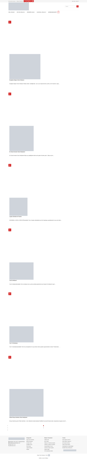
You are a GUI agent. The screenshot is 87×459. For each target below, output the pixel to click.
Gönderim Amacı (31, 12)
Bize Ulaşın (46, 441)
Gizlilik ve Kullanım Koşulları (49, 444)
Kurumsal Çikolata (42, 12)
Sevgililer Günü (29, 444)
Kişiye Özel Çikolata (30, 439)
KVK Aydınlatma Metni (48, 450)
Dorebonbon (51, 12)
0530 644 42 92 (11, 445)
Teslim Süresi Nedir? (66, 444)
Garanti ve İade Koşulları (49, 447)
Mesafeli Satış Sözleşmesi (67, 447)
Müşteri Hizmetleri (19, 1)
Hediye (27, 449)
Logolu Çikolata (29, 447)
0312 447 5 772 (11, 444)
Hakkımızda (46, 439)
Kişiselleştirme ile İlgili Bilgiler (67, 446)
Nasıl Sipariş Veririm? (66, 439)
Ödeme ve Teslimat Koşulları (49, 442)
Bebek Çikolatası (29, 441)
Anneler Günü (29, 442)
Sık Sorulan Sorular (12, 1)
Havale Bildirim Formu (48, 446)
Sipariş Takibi (46, 449)
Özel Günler (11, 12)
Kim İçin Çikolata (21, 12)
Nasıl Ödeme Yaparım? (66, 441)
